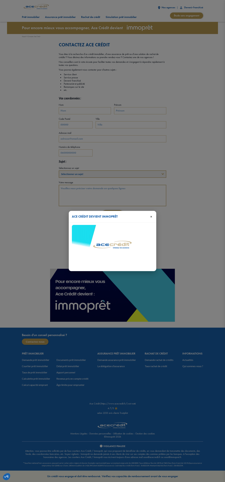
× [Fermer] (151, 216)
